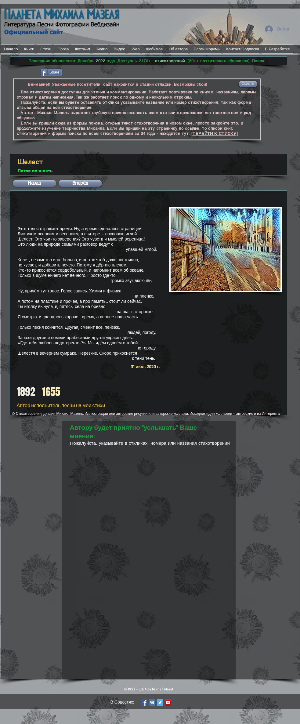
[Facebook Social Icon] (144, 702)
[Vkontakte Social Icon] (152, 702)
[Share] (51, 72)
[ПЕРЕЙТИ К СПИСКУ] (214, 133)
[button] (248, 84)
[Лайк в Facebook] (24, 72)
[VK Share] (81, 72)
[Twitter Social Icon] (160, 702)
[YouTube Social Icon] (168, 702)
